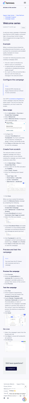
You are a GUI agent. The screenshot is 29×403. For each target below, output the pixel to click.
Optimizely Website (9, 384)
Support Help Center (8, 15)
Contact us (11, 368)
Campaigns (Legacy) (10, 17)
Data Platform (20, 15)
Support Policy (21, 384)
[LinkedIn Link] (4, 398)
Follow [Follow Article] (23, 27)
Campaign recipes (10, 19)
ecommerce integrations (16, 99)
